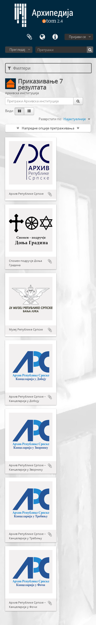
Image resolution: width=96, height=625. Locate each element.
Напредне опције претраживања (48, 128)
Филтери (19, 68)
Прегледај (17, 49)
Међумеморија (29, 37)
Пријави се (77, 36)
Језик (42, 37)
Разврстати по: (50, 119)
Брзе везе (55, 37)
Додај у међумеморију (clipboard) (49, 194)
